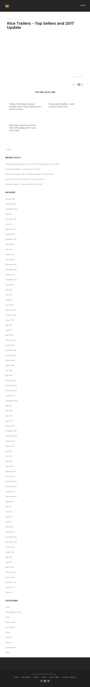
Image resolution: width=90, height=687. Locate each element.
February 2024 (11, 229)
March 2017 (10, 527)
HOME (16, 677)
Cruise (8, 607)
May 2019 (9, 416)
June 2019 (9, 411)
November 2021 (11, 315)
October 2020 (10, 360)
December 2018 (11, 431)
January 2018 (10, 476)
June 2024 (9, 224)
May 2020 (9, 375)
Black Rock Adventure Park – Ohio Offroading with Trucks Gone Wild (30, 174)
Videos (79, 77)
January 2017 (10, 532)
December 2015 (11, 582)
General (8, 642)
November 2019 (11, 391)
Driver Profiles (11, 622)
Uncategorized (11, 647)
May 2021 (9, 325)
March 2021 (10, 335)
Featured (9, 637)
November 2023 (11, 239)
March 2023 (10, 254)
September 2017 (11, 496)
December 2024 (11, 219)
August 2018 (10, 446)
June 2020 (9, 370)
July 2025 (9, 214)
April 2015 (9, 592)
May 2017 (9, 517)
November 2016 (11, 542)
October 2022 (10, 274)
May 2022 (9, 295)
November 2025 (11, 204)
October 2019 (10, 396)
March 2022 (10, 305)
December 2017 (11, 481)
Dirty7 (8, 617)
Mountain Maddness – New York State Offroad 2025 (24, 184)
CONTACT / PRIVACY (69, 677)
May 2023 (9, 249)
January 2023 (10, 259)
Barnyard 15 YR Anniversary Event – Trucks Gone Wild (25, 179)
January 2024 (10, 234)
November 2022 (11, 269)
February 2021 (11, 340)
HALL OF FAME (54, 677)
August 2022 (10, 285)
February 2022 (11, 310)
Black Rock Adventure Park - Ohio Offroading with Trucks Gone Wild (23, 128)
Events (8, 632)
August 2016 (10, 552)
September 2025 (11, 209)
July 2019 (9, 406)
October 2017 (10, 491)
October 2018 (10, 441)
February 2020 (11, 380)
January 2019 (10, 426)
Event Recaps (10, 627)
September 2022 (11, 280)
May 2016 (9, 557)
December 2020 (11, 350)
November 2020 (11, 355)
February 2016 (11, 572)
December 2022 (11, 264)
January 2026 (10, 199)
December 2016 (11, 537)
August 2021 (10, 320)
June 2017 (9, 512)
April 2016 (9, 562)
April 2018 (9, 461)
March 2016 (10, 567)
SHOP (44, 677)
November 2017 (11, 486)
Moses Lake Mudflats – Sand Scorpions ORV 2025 (23, 169)
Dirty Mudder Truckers (13, 612)
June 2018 (9, 456)
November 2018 (11, 436)
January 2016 (10, 577)
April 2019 (9, 421)
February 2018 (11, 471)
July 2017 (9, 507)
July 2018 (9, 451)
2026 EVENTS (25, 677)
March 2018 (10, 466)
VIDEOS (36, 677)
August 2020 (10, 365)
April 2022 (9, 300)
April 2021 (9, 330)
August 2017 (10, 501)
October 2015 (10, 587)
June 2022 (9, 290)
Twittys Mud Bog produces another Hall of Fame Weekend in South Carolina (25, 106)
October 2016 (10, 547)
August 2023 (10, 244)
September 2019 (11, 401)
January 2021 (10, 345)
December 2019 (11, 385)
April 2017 (9, 522)
